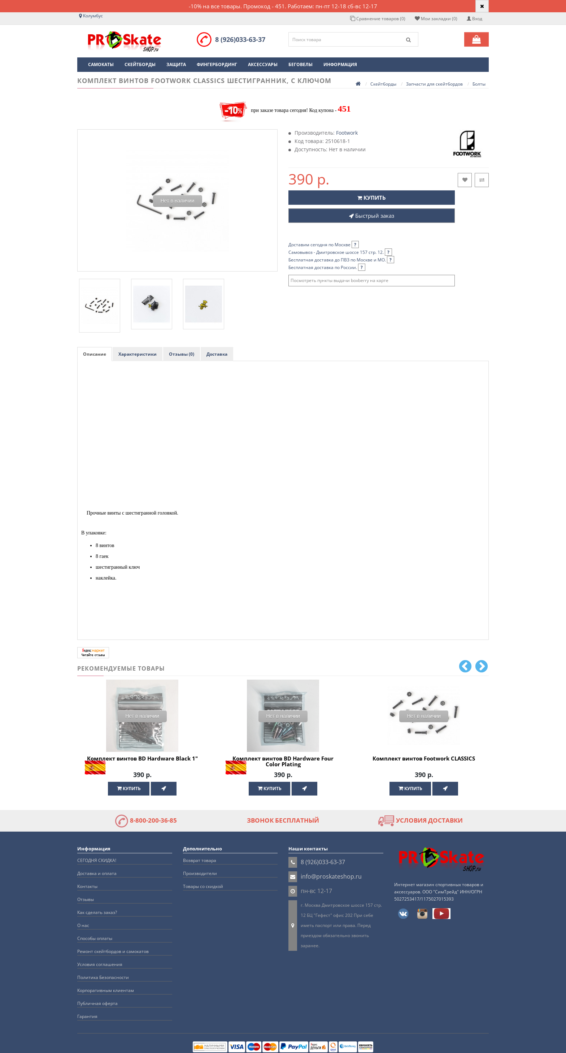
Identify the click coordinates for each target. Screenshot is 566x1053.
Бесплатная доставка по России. (326, 267)
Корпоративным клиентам (105, 990)
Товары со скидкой (203, 886)
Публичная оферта (97, 1003)
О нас (83, 925)
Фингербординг (217, 64)
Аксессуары (263, 64)
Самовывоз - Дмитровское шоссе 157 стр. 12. (340, 252)
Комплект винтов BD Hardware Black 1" (142, 758)
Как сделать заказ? (97, 912)
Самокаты (101, 64)
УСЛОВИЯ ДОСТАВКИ (420, 820)
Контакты (87, 886)
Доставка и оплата (97, 873)
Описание (94, 354)
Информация (340, 64)
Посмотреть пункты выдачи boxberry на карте (339, 280)
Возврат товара (199, 860)
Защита (176, 64)
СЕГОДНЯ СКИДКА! (96, 860)
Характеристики (137, 354)
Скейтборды (140, 64)
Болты (479, 84)
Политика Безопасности (103, 977)
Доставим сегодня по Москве (323, 245)
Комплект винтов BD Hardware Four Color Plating (283, 761)
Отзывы (85, 899)
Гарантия (87, 1016)
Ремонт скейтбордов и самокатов (113, 951)
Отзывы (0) (181, 354)
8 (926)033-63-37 (240, 39)
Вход (474, 19)
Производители (200, 873)
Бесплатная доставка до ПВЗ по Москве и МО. (341, 260)
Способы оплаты (94, 938)
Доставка (216, 354)
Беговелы (300, 64)
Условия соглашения (99, 964)
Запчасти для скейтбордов (434, 84)
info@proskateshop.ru (331, 876)
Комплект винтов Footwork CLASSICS (424, 758)
